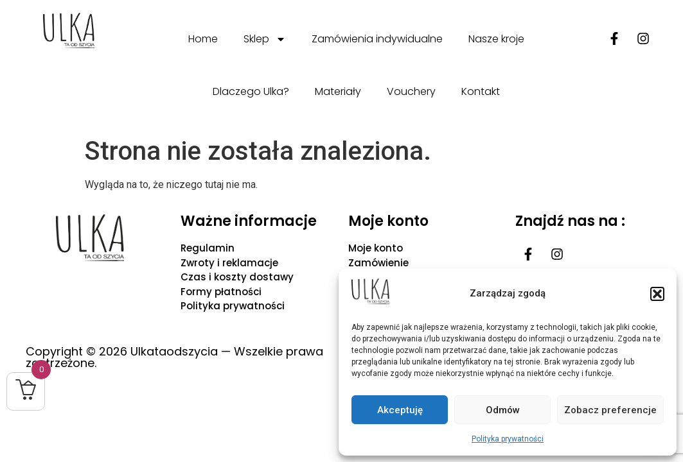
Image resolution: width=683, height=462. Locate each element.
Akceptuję (400, 410)
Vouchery (411, 91)
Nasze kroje (496, 38)
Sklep (265, 39)
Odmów (503, 410)
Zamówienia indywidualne (377, 38)
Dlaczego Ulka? (251, 91)
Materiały (338, 91)
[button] (657, 293)
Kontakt (480, 91)
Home (203, 38)
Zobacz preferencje (610, 410)
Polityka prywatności (508, 438)
